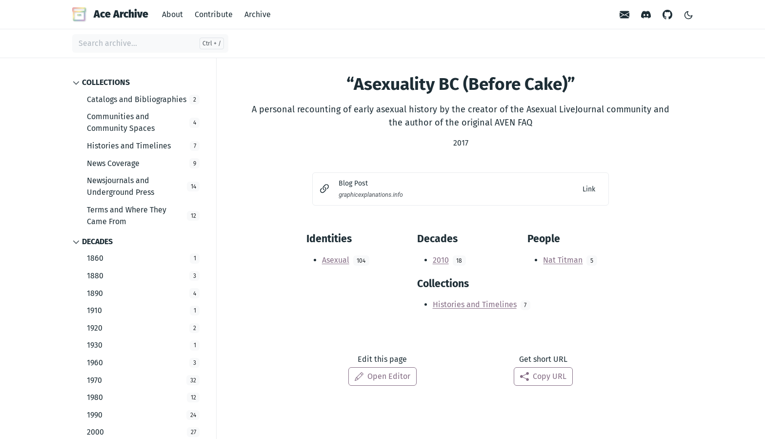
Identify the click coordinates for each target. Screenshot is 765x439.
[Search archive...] (150, 43)
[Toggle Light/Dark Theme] (688, 14)
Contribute (214, 14)
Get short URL (543, 359)
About (172, 14)
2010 (441, 260)
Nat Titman (563, 260)
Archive (257, 14)
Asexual (335, 260)
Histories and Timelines (475, 304)
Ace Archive (110, 14)
